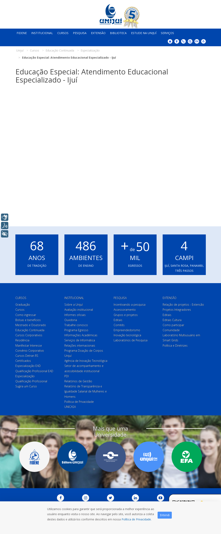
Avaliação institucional (78, 310)
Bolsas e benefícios (28, 320)
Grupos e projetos (126, 315)
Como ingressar (25, 315)
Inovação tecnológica (127, 335)
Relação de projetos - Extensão (183, 304)
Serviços (167, 33)
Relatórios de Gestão (78, 381)
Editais (118, 320)
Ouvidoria (70, 320)
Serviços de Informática (79, 340)
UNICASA (70, 407)
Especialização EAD (28, 366)
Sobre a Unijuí (73, 304)
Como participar (173, 325)
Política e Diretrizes (175, 345)
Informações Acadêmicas (80, 335)
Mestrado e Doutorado (30, 325)
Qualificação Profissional (31, 381)
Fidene (22, 33)
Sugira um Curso (26, 386)
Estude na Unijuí (143, 33)
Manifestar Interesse (28, 345)
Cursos (62, 33)
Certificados (23, 361)
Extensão (98, 33)
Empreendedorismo (127, 330)
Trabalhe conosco (76, 325)
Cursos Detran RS (26, 356)
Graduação (22, 304)
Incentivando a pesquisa (129, 304)
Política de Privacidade (79, 402)
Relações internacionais (79, 345)
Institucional (42, 33)
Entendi (165, 515)
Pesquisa (79, 33)
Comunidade (171, 330)
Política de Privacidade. (137, 519)
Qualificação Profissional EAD (34, 371)
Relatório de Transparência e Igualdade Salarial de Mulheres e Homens (85, 391)
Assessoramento (125, 310)
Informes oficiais (75, 315)
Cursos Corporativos (28, 335)
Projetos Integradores (177, 310)
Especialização (25, 376)
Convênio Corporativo (29, 350)
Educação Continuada (29, 330)
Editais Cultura (172, 320)
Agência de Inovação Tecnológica (85, 361)
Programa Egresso (76, 330)
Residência (22, 340)
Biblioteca (118, 33)
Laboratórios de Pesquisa (130, 340)
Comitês (119, 325)
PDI (66, 376)
